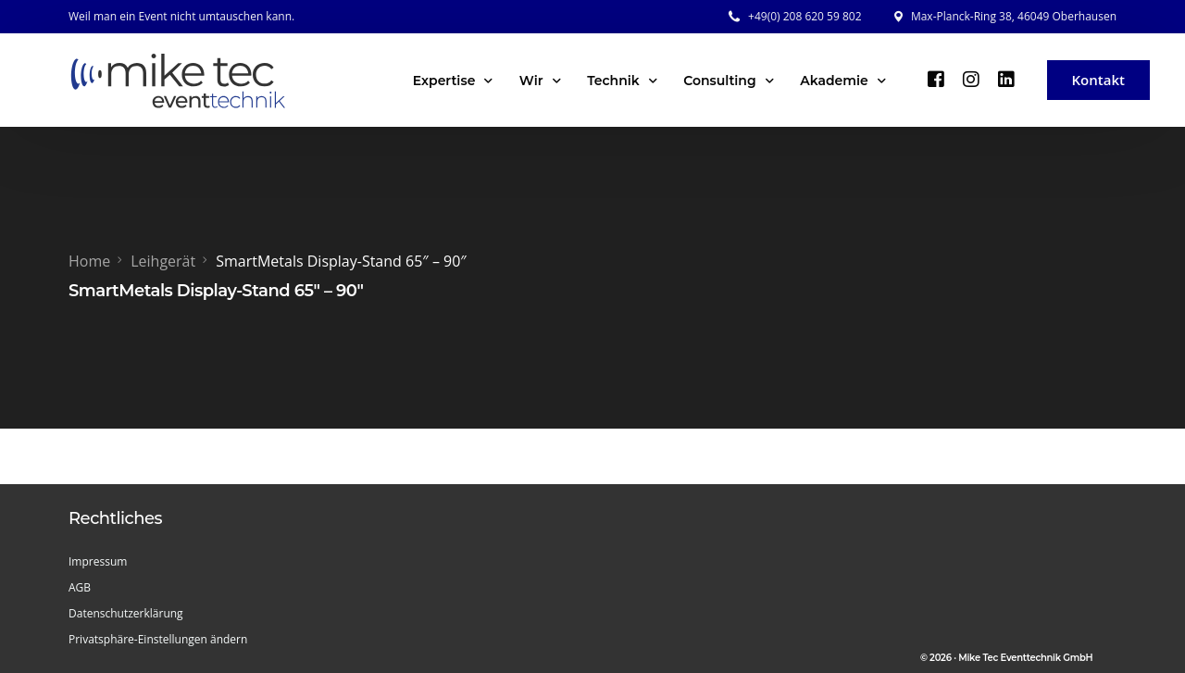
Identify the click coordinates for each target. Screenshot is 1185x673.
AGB (80, 587)
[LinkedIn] (1006, 79)
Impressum (98, 561)
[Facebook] (936, 79)
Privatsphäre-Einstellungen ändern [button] (158, 639)
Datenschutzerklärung (126, 613)
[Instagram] (971, 79)
